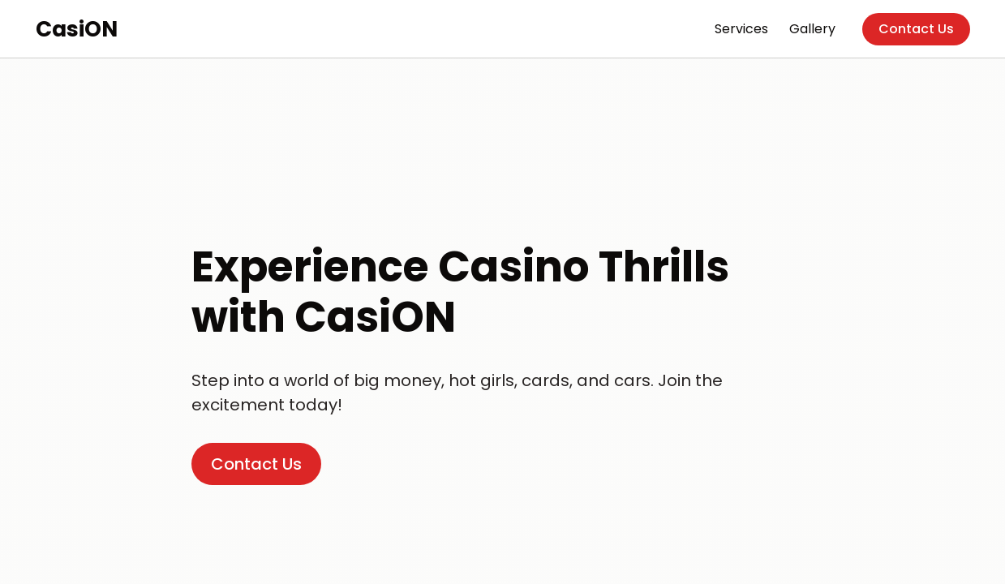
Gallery (812, 28)
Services (741, 28)
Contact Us (916, 28)
